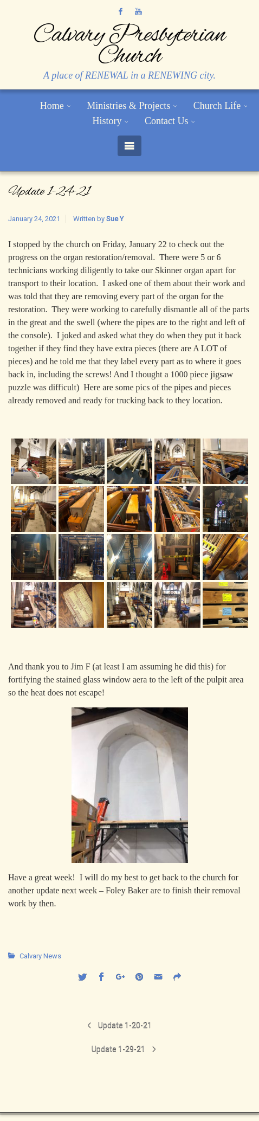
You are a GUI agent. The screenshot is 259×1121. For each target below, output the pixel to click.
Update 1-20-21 (125, 1025)
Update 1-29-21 (118, 1049)
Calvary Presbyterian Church (129, 46)
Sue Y (115, 219)
